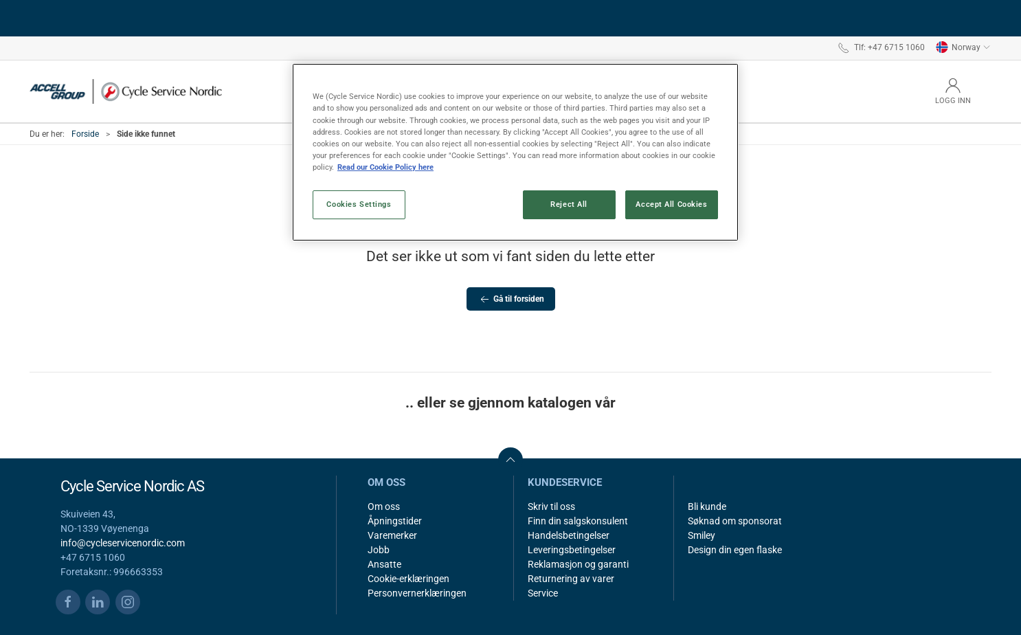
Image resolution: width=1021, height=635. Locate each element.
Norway (963, 47)
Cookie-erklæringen (408, 578)
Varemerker (392, 535)
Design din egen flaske (735, 549)
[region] (515, 152)
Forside (85, 134)
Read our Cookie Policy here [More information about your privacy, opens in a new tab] (385, 167)
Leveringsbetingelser (572, 549)
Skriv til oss (551, 506)
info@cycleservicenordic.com (122, 542)
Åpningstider (395, 520)
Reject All (568, 204)
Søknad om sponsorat (735, 520)
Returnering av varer (571, 578)
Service (543, 593)
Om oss (384, 506)
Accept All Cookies (671, 204)
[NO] (126, 91)
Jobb (379, 549)
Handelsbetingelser (568, 535)
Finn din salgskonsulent (578, 520)
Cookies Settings (358, 204)
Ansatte (384, 564)
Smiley (701, 535)
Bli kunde (707, 506)
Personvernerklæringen (417, 593)
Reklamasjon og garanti (578, 564)
